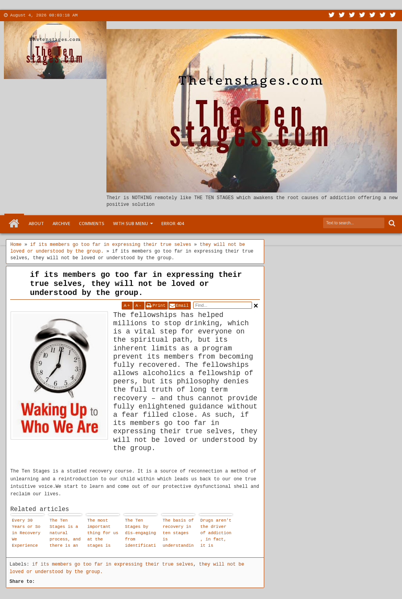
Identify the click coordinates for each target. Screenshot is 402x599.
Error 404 (172, 223)
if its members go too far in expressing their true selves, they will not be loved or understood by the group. (136, 283)
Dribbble (383, 15)
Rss (362, 15)
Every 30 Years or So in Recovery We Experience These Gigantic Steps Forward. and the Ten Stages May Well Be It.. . (27, 534)
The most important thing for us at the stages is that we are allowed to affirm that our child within (102, 534)
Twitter (332, 15)
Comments (91, 223)
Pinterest (393, 15)
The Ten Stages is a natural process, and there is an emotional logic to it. (64, 534)
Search (391, 223)
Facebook (342, 15)
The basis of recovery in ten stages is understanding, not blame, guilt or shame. (178, 534)
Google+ (352, 15)
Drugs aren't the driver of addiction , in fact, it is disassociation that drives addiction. (215, 534)
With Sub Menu (130, 223)
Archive (61, 223)
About (88, 15)
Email (182, 305)
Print (159, 305)
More (135, 15)
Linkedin (372, 15)
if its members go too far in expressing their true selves (112, 564)
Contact (113, 15)
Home (14, 223)
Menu (159, 15)
